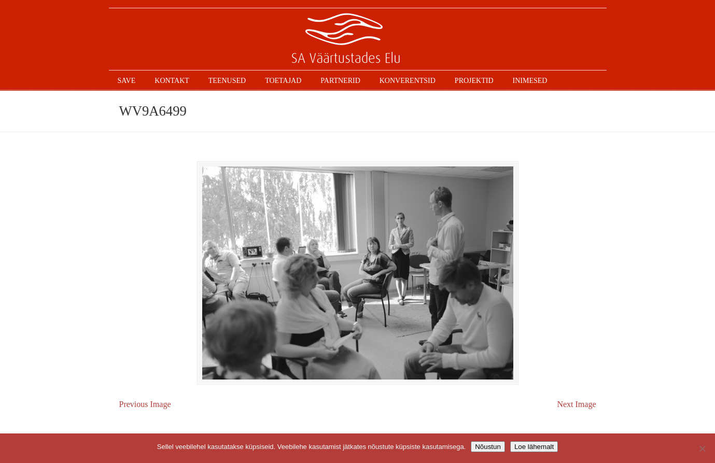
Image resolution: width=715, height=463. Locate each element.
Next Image (576, 404)
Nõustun (488, 447)
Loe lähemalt (534, 447)
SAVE (358, 39)
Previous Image (145, 404)
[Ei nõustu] (702, 448)
